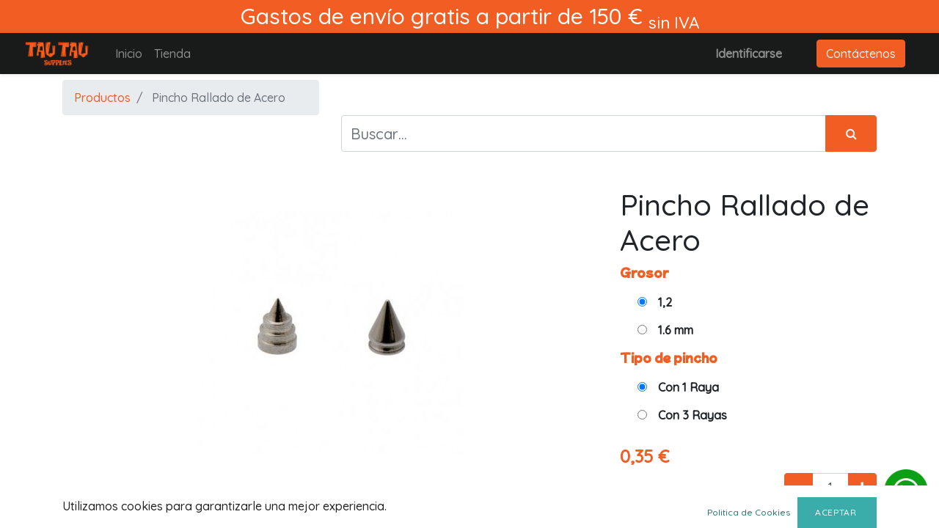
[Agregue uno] (862, 487)
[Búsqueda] (851, 133)
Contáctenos (861, 53)
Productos (102, 97)
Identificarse (748, 53)
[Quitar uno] (798, 487)
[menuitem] (128, 53)
